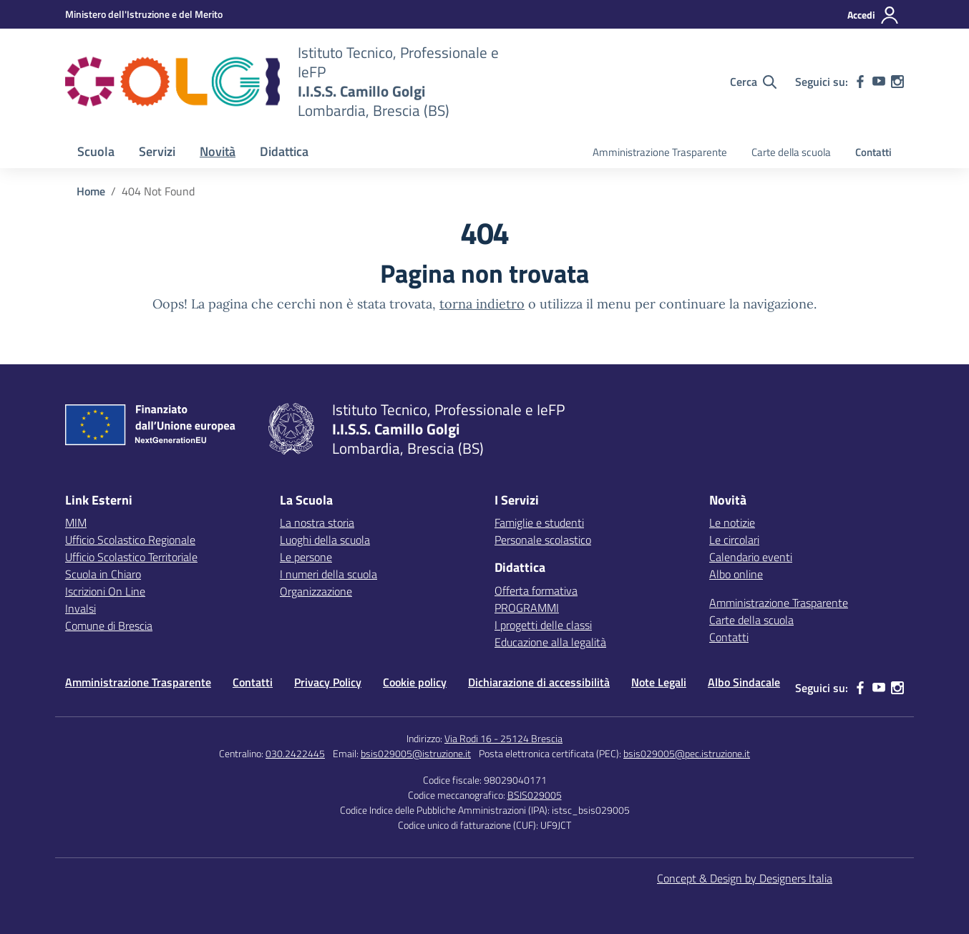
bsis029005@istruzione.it (416, 753)
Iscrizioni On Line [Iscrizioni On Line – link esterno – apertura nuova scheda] (105, 591)
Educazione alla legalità (550, 642)
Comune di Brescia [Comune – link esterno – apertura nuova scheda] (108, 625)
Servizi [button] (157, 151)
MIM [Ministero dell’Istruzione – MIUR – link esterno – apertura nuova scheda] (76, 522)
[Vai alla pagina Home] (91, 191)
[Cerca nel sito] (753, 81)
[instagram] (897, 81)
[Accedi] (873, 15)
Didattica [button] (284, 151)
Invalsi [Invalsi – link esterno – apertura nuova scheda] (80, 608)
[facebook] (860, 81)
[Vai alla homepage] (172, 82)
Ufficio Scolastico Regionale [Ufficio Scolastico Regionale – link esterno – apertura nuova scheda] (130, 539)
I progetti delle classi (543, 624)
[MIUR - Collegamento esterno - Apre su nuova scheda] (144, 13)
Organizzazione (316, 591)
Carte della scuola (791, 152)
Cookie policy (415, 682)
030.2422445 (295, 753)
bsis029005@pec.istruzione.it (686, 753)
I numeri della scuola (328, 574)
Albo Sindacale (744, 682)
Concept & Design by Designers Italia (744, 878)
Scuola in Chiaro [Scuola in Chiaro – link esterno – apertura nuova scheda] (103, 574)
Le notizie (732, 522)
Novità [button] (217, 151)
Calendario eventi (750, 556)
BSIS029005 (534, 794)
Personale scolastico (543, 539)
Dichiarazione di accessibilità (539, 682)
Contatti (873, 152)
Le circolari (734, 539)
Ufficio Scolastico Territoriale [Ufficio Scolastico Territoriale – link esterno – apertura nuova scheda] (131, 556)
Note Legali (658, 682)
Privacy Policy (327, 682)
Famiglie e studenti (539, 522)
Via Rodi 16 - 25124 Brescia (503, 738)
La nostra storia (317, 522)
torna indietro (482, 304)
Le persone (306, 556)
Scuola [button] (96, 151)
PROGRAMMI (527, 607)
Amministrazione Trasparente (660, 152)
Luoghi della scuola (325, 539)
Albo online (736, 574)
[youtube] (878, 81)
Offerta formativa (536, 590)
